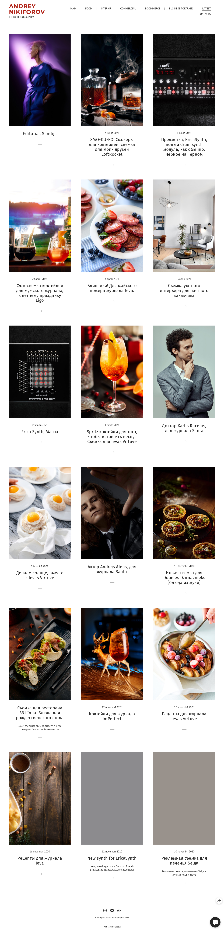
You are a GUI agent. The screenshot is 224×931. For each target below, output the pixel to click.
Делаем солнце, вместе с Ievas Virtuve (39, 575)
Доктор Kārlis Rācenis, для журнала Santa (184, 428)
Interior (106, 8)
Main (73, 8)
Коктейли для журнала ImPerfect (112, 716)
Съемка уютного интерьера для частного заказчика (184, 290)
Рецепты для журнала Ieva (40, 861)
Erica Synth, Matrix (39, 431)
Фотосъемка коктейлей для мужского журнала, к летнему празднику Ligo (39, 293)
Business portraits (181, 8)
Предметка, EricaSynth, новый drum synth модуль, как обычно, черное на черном (184, 147)
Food (88, 8)
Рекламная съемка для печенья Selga (184, 861)
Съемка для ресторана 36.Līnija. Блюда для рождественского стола (40, 713)
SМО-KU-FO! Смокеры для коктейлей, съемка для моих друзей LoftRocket (112, 147)
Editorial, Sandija (40, 133)
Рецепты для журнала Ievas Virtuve (184, 716)
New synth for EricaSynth (112, 858)
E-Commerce (152, 8)
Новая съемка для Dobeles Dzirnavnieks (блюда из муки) (184, 577)
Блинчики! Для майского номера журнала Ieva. (112, 288)
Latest (206, 8)
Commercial (128, 8)
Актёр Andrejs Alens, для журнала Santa (112, 569)
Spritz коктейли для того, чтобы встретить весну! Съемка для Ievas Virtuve (112, 436)
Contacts (204, 14)
